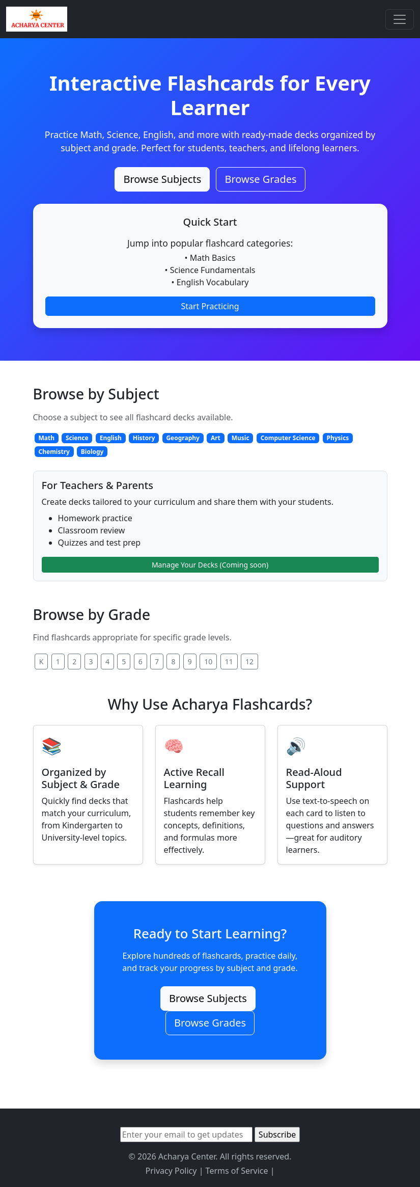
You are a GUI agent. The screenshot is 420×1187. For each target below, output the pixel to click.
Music (240, 438)
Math (46, 438)
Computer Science (288, 438)
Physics (337, 438)
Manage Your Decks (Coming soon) (210, 565)
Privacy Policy (171, 1170)
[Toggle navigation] (399, 19)
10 (208, 661)
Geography (183, 438)
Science (77, 438)
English (111, 438)
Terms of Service (237, 1170)
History (144, 438)
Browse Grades (260, 179)
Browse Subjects (162, 179)
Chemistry (53, 451)
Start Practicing (210, 306)
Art (215, 438)
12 (249, 661)
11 (229, 661)
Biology (92, 451)
